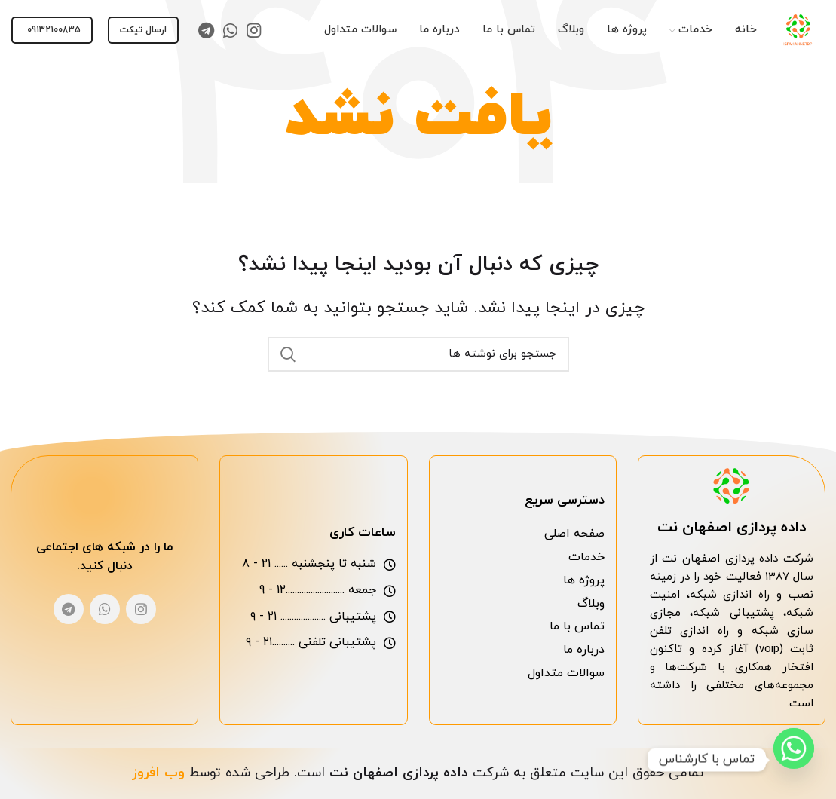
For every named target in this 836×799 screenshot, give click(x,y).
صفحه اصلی (574, 533)
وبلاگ (591, 603)
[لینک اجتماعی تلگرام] (206, 30)
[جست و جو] (418, 354)
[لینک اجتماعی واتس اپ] (230, 30)
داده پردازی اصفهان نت (731, 527)
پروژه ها (584, 580)
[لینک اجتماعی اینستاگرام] (253, 30)
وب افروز (158, 773)
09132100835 (54, 30)
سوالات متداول (566, 673)
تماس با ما (577, 626)
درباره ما (584, 649)
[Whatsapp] (793, 759)
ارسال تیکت (143, 30)
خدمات (586, 557)
